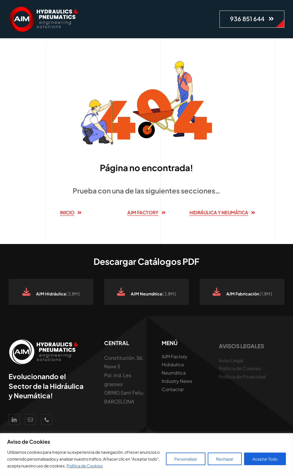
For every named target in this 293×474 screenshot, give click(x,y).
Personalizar (185, 458)
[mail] (30, 419)
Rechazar (224, 458)
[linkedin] (14, 419)
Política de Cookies (85, 465)
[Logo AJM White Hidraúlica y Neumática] (44, 8)
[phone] (46, 419)
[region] (146, 453)
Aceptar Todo (265, 458)
